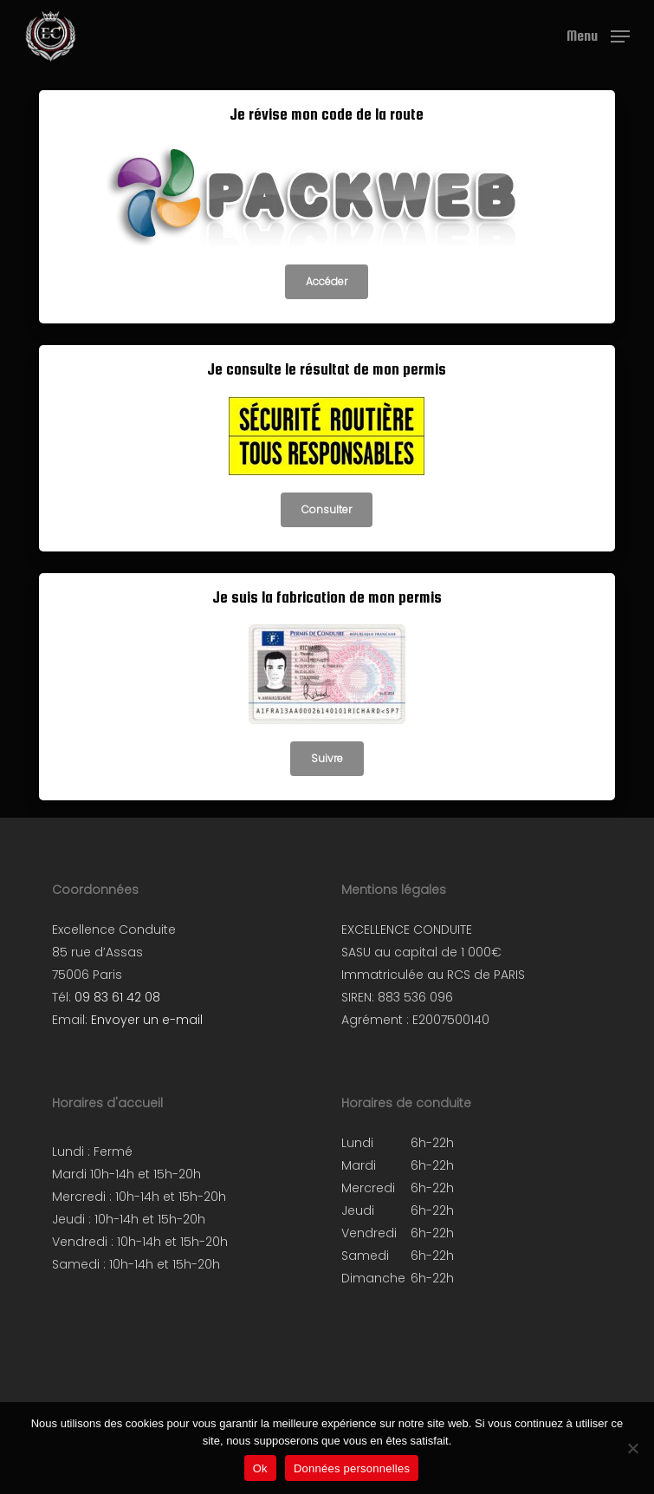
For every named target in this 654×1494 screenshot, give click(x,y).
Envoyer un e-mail (147, 1019)
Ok (260, 1468)
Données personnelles (352, 1468)
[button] (598, 35)
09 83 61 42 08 (117, 997)
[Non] (632, 1448)
